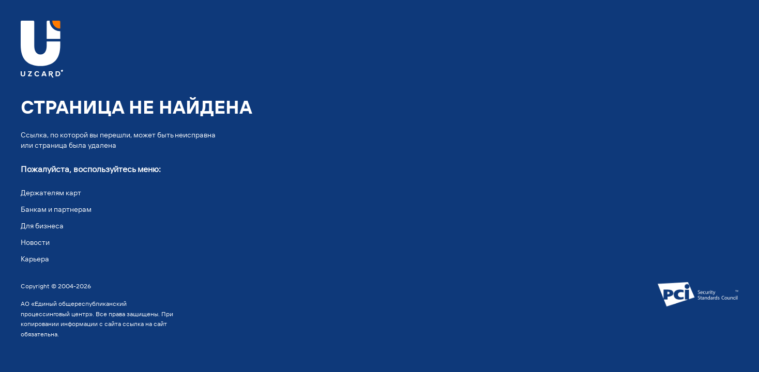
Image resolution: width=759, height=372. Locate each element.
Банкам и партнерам (56, 209)
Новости (35, 242)
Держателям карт (51, 192)
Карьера (35, 259)
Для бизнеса (42, 225)
